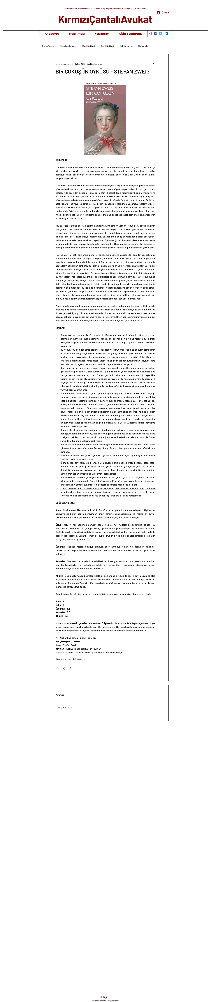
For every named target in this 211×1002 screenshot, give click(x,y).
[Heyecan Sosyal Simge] (160, 33)
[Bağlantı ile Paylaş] (70, 668)
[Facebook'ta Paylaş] (57, 668)
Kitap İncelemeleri (68, 46)
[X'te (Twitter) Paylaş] (63, 668)
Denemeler (143, 46)
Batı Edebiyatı (126, 46)
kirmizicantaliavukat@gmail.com (105, 1000)
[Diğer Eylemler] (153, 64)
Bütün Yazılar (48, 46)
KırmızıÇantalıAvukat (105, 19)
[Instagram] (150, 33)
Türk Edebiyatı (107, 46)
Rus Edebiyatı (88, 46)
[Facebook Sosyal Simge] (155, 33)
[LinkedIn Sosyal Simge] (166, 33)
